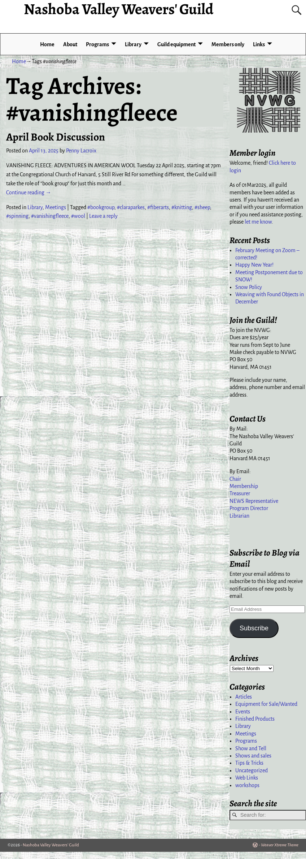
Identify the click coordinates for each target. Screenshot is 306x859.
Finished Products (255, 719)
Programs (97, 44)
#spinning (17, 216)
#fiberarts (158, 207)
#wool (78, 216)
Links (259, 44)
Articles (243, 697)
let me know (258, 222)
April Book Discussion (55, 137)
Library (133, 44)
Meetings (55, 207)
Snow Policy (248, 287)
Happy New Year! (254, 265)
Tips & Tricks (249, 763)
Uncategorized (251, 770)
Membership (244, 486)
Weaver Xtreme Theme (279, 845)
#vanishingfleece (50, 216)
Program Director (249, 508)
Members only (227, 44)
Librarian (239, 516)
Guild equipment (176, 44)
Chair (235, 479)
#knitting (181, 207)
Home (47, 44)
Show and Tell (250, 748)
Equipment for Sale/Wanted (266, 704)
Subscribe (254, 628)
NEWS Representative (254, 501)
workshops (247, 785)
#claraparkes (131, 207)
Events (242, 712)
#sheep (202, 207)
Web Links (246, 778)
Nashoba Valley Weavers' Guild (51, 845)
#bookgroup (100, 207)
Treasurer (240, 493)
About (70, 44)
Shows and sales (253, 756)
